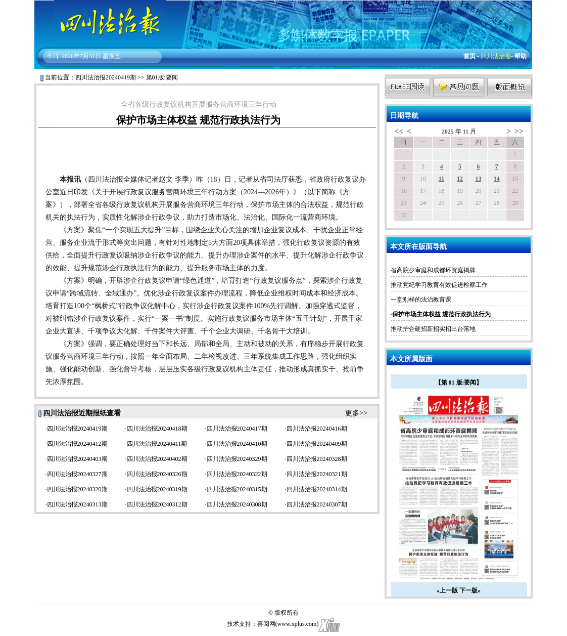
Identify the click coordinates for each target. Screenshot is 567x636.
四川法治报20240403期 (77, 458)
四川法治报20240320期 (77, 489)
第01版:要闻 (162, 77)
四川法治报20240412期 (77, 443)
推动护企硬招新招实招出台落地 (433, 328)
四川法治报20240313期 (77, 504)
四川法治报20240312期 (157, 504)
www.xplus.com (297, 623)
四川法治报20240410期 (237, 443)
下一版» (470, 590)
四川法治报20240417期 (237, 428)
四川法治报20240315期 (237, 489)
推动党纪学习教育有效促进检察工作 (439, 284)
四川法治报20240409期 (317, 443)
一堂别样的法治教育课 (421, 299)
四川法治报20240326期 (157, 474)
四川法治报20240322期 (237, 474)
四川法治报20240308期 (237, 504)
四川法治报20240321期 (317, 474)
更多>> (356, 413)
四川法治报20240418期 (157, 428)
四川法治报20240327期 (77, 474)
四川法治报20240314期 (317, 489)
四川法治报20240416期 (317, 428)
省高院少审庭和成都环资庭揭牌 (433, 270)
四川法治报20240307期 (317, 504)
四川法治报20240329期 (237, 458)
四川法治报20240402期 (157, 458)
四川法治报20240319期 (157, 489)
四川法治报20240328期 (317, 458)
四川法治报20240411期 (157, 443)
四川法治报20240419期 (105, 77)
